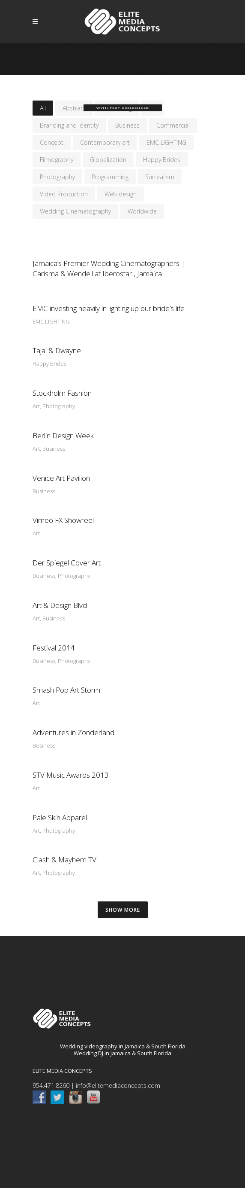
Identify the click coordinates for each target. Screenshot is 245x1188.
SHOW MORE (122, 909)
